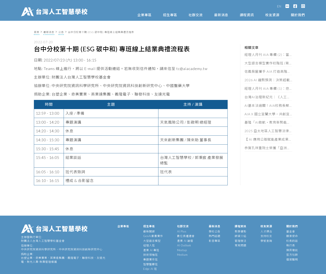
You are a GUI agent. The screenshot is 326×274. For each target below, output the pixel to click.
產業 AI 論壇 (185, 240)
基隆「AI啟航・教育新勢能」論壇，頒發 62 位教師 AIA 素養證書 (268, 122)
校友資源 (272, 15)
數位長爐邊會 (186, 236)
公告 (61, 32)
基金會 (290, 231)
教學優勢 (240, 231)
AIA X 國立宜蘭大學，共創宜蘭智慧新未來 (268, 114)
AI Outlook (184, 245)
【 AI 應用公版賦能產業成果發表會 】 (268, 139)
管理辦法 (240, 240)
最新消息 (221, 15)
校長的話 (292, 240)
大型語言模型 (152, 240)
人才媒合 (266, 231)
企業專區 (144, 15)
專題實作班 (150, 259)
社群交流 (196, 15)
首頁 (36, 32)
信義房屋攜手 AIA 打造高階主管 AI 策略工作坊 (268, 71)
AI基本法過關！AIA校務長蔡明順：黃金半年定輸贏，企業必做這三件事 (268, 105)
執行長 (290, 245)
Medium (182, 254)
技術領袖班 (150, 254)
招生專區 (170, 15)
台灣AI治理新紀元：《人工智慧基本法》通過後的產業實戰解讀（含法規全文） (268, 97)
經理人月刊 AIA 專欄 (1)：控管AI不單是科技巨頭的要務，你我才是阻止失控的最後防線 (268, 88)
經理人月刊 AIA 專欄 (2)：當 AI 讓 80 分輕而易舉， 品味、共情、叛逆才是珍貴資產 (268, 55)
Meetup (182, 250)
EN (279, 6)
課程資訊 (247, 15)
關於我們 (298, 15)
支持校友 (266, 236)
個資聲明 (292, 259)
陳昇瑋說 (292, 250)
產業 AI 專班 (151, 250)
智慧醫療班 (150, 264)
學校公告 (214, 231)
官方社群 (292, 254)
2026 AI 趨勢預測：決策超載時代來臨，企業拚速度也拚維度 (268, 80)
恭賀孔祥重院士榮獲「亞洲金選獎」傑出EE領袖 (268, 148)
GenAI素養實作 (153, 236)
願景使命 (292, 236)
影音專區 (214, 240)
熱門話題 (214, 236)
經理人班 (149, 245)
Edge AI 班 (150, 268)
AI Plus (181, 231)
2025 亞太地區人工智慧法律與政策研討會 (268, 131)
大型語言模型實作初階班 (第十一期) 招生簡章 (268, 63)
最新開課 (149, 231)
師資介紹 (240, 236)
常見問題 (240, 245)
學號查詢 (266, 240)
